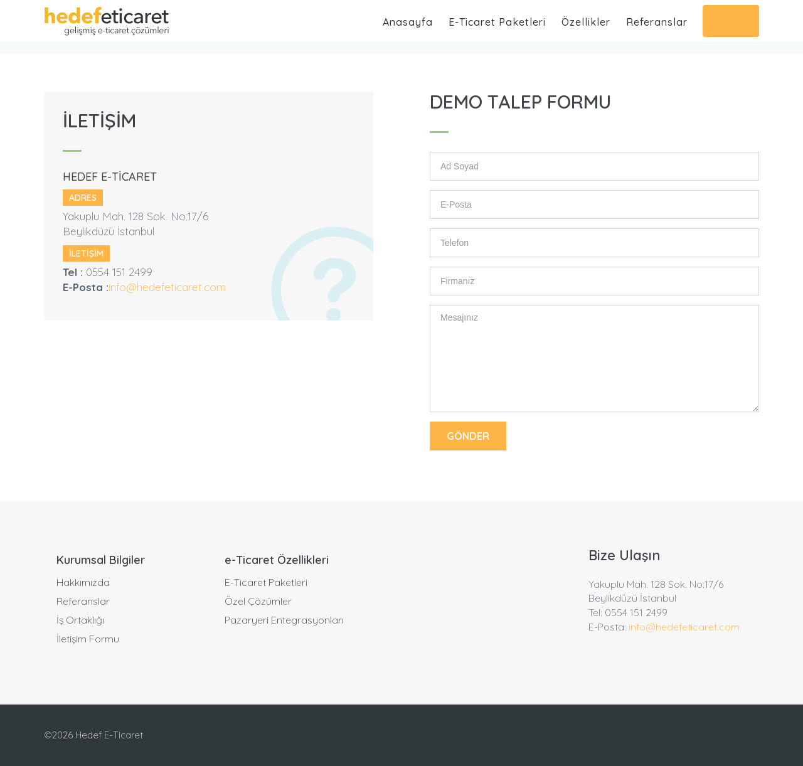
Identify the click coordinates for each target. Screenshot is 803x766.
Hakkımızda (83, 582)
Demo (731, 21)
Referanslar (657, 22)
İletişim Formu (87, 638)
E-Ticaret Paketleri (497, 22)
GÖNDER (468, 436)
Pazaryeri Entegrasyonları (284, 620)
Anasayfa (408, 22)
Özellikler (585, 22)
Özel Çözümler (258, 601)
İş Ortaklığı (80, 620)
